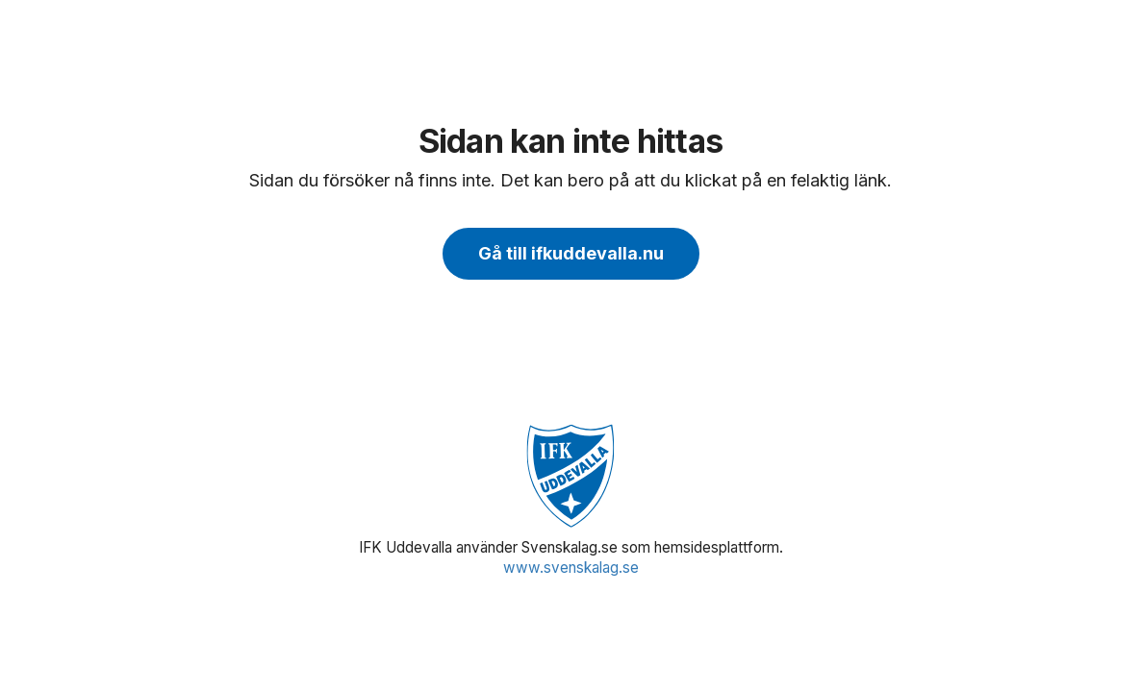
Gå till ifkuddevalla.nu (571, 253)
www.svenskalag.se (571, 567)
